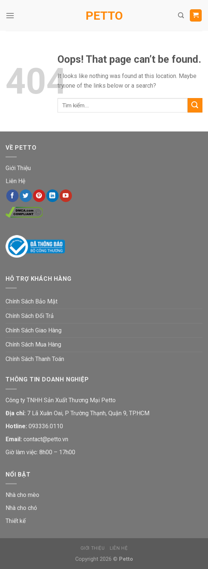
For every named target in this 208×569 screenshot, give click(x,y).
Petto (104, 16)
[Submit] (195, 105)
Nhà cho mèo (22, 494)
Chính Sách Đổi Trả (30, 315)
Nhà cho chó (21, 507)
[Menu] (10, 15)
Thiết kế (16, 520)
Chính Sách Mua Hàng (33, 344)
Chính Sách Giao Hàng (34, 330)
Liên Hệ (15, 181)
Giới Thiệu (18, 168)
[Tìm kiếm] (181, 15)
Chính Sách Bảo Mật (31, 301)
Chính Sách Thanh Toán (35, 358)
